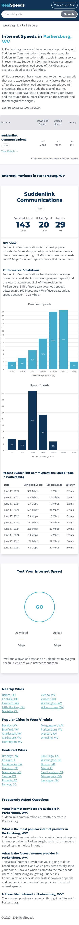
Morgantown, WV (52, 725)
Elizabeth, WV (10, 703)
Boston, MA (48, 764)
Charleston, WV (12, 733)
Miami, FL (47, 768)
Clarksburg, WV (11, 738)
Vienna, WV (48, 695)
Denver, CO (9, 784)
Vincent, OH (48, 699)
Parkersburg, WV (51, 729)
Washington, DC (51, 760)
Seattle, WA (9, 776)
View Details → (9, 151)
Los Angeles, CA (12, 764)
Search (69, 14)
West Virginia (11, 25)
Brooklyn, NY (10, 756)
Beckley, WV (9, 725)
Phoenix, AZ (9, 780)
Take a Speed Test (64, 5)
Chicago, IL (9, 760)
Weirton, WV (49, 733)
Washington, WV (51, 703)
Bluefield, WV (10, 729)
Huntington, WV (12, 742)
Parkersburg (30, 25)
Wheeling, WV (49, 738)
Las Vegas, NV (50, 780)
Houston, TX (10, 768)
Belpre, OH (9, 695)
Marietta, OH (10, 711)
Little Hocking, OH (13, 707)
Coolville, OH (10, 699)
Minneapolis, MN (51, 776)
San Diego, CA (50, 756)
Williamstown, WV (52, 707)
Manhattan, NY (11, 772)
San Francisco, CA (52, 772)
